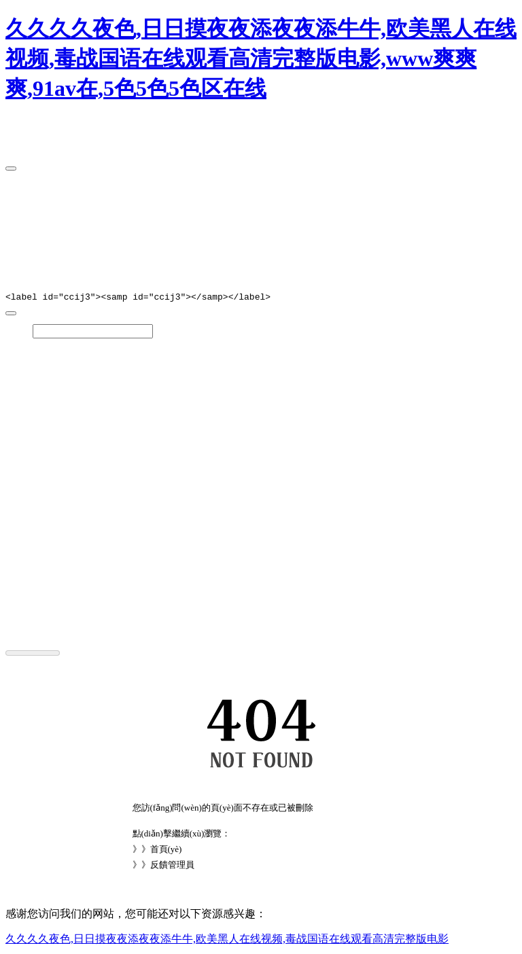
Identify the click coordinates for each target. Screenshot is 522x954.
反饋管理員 (172, 867)
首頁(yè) (166, 851)
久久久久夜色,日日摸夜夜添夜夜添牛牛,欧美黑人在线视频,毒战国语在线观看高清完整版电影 (227, 941)
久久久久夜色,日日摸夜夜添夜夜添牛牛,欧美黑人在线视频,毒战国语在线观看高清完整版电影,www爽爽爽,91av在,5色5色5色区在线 (261, 58)
